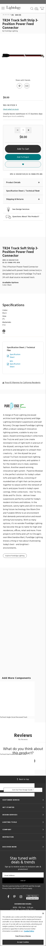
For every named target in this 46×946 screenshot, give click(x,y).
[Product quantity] (23, 130)
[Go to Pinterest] (19, 88)
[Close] (43, 913)
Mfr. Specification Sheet (15, 364)
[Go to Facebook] (9, 897)
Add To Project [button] (23, 157)
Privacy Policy (7, 888)
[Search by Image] (36, 9)
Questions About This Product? (25, 216)
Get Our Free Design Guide (23, 790)
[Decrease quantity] (17, 130)
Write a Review (23, 761)
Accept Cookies (23, 942)
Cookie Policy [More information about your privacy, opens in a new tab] (29, 931)
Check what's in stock (11, 109)
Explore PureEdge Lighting (14, 555)
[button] (3, 8)
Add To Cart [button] (23, 149)
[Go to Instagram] (21, 897)
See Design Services (20, 209)
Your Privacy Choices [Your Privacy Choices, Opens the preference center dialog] (23, 936)
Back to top (23, 779)
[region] (23, 928)
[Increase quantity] (28, 130)
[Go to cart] (42, 8)
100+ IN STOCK (10, 105)
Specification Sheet (15, 356)
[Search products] (32, 8)
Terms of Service (22, 888)
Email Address (9, 875)
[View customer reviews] (32, 897)
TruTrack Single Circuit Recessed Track (13, 717)
